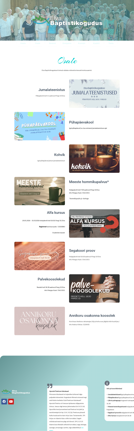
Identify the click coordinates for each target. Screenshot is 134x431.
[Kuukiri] (96, 39)
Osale (37, 43)
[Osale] (38, 39)
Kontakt (81, 43)
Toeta (111, 43)
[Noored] (52, 39)
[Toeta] (111, 39)
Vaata (23, 43)
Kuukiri (96, 43)
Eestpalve (67, 43)
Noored (52, 43)
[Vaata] (23, 39)
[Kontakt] (82, 39)
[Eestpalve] (67, 39)
